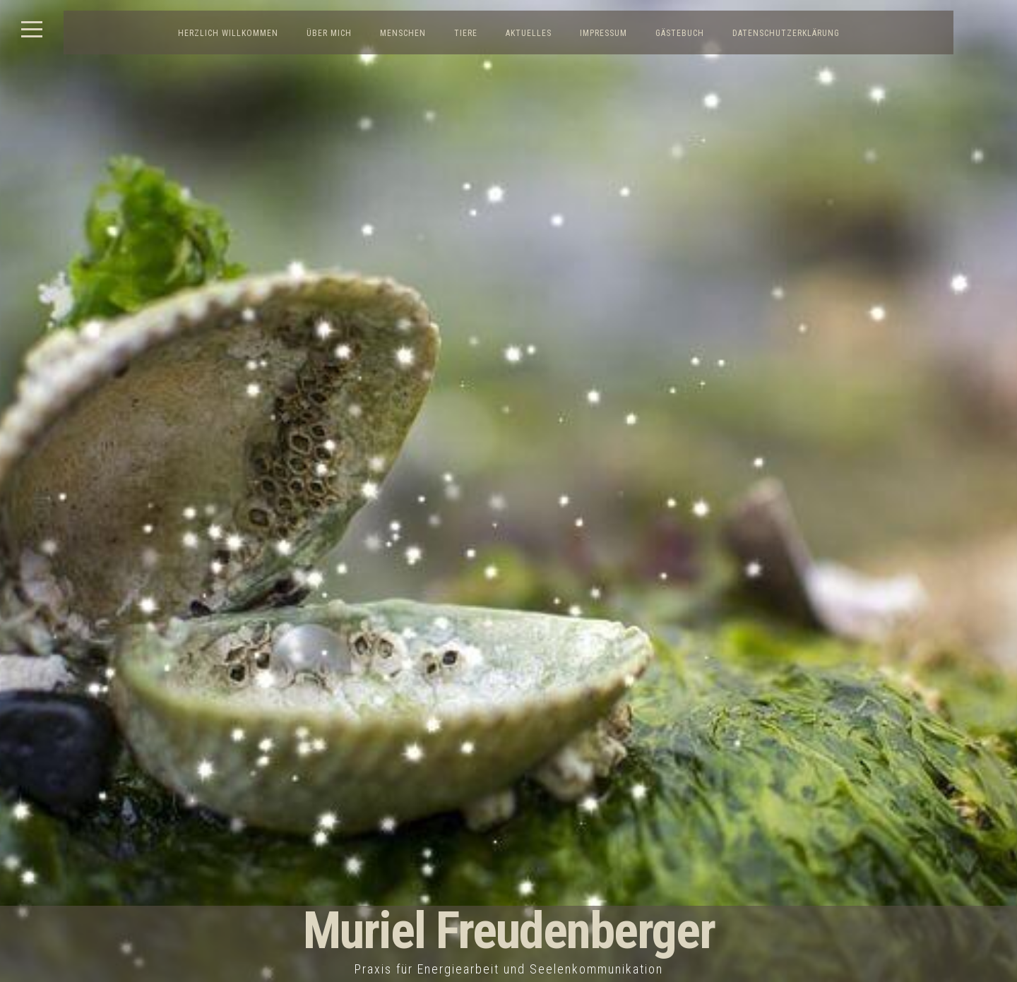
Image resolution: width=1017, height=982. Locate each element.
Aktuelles (529, 33)
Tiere (465, 33)
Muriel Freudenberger (509, 931)
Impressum (603, 33)
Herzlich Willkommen (228, 33)
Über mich (329, 33)
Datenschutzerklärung (786, 33)
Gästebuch (679, 33)
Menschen (403, 33)
